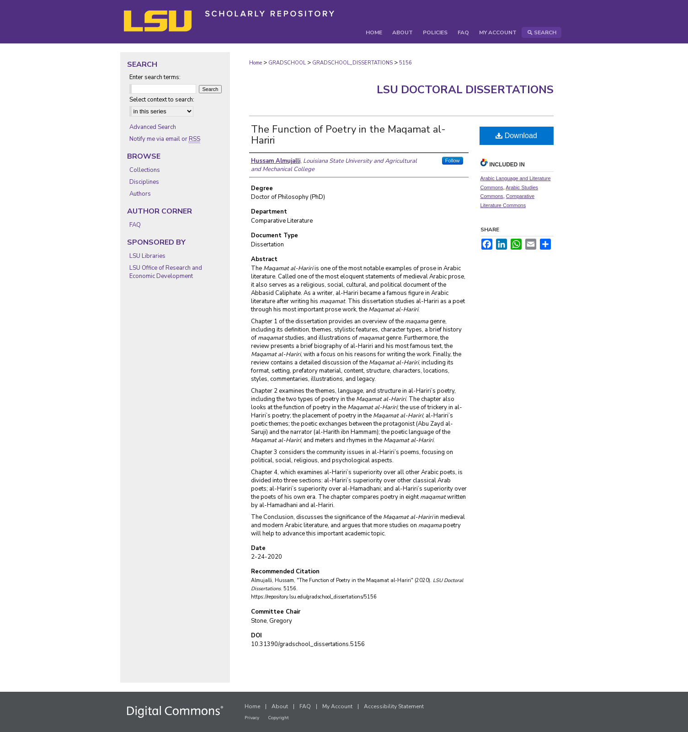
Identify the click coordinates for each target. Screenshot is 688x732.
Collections (144, 170)
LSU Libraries (147, 256)
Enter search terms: (155, 77)
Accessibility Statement (394, 706)
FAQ (135, 225)
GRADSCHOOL (287, 62)
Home (255, 62)
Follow (452, 160)
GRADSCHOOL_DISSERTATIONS (352, 62)
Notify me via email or (164, 139)
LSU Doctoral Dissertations (465, 89)
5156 (405, 62)
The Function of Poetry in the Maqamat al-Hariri (348, 135)
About (280, 706)
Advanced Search (152, 127)
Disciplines (144, 182)
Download (516, 135)
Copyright (278, 718)
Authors (140, 194)
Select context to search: (161, 100)
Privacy (252, 718)
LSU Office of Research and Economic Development (165, 272)
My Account (337, 706)
